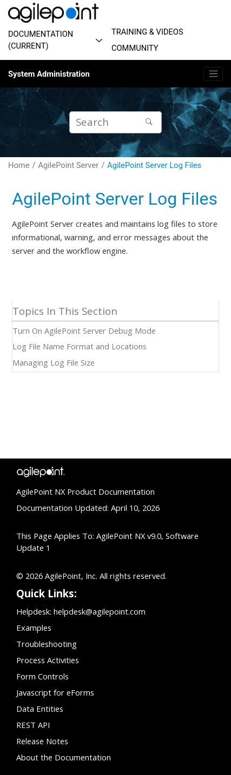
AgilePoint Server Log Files (154, 165)
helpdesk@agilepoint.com (100, 611)
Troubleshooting (46, 643)
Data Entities (39, 708)
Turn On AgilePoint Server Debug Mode (84, 330)
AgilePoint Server (68, 165)
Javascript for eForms (55, 692)
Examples (33, 627)
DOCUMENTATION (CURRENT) (40, 40)
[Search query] (115, 122)
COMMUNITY (135, 48)
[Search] (151, 122)
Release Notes (42, 741)
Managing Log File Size (53, 362)
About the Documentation (63, 757)
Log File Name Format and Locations (79, 346)
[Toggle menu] (213, 74)
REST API (33, 724)
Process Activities (47, 660)
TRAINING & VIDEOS (147, 32)
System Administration (49, 74)
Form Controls (42, 676)
